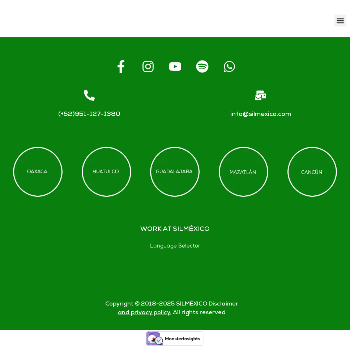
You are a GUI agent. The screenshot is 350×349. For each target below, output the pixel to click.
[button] (340, 20)
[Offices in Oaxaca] (37, 172)
